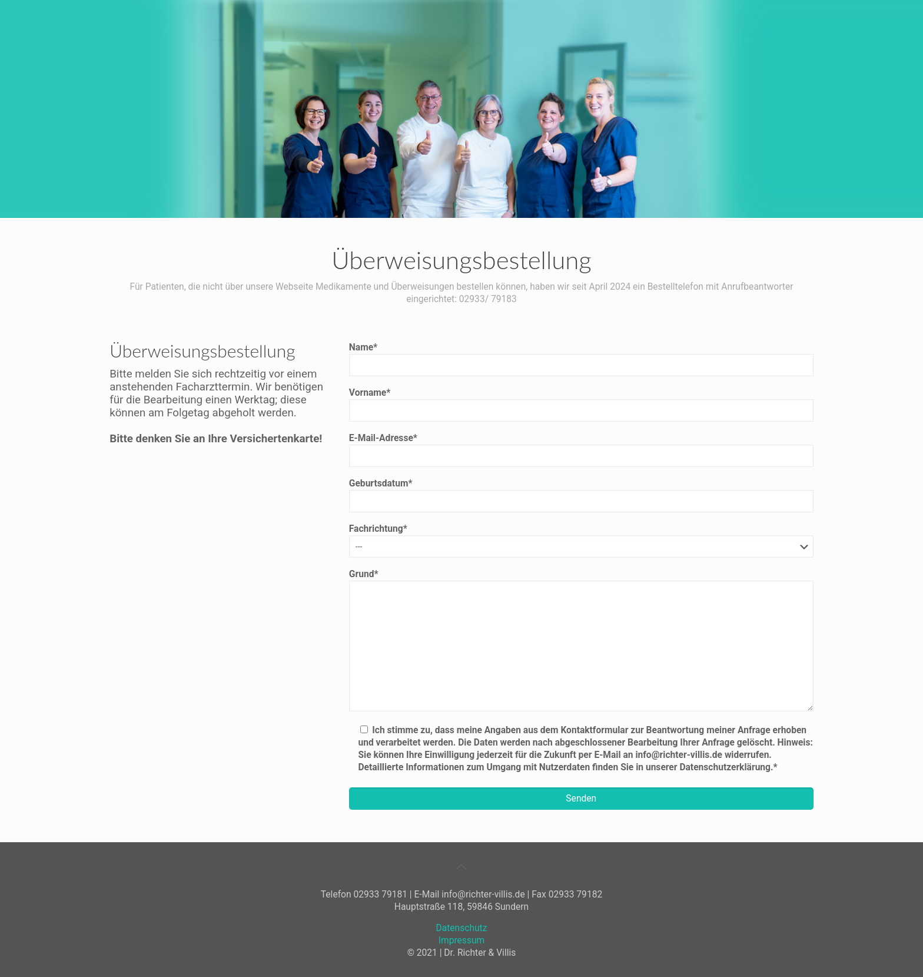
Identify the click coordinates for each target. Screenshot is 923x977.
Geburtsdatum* (581, 495)
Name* (581, 359)
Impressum (461, 940)
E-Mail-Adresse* (581, 450)
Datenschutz (461, 928)
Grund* (581, 640)
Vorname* (581, 405)
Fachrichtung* (581, 541)
